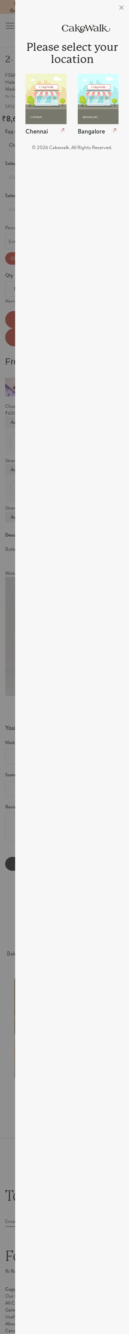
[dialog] (72, 667)
